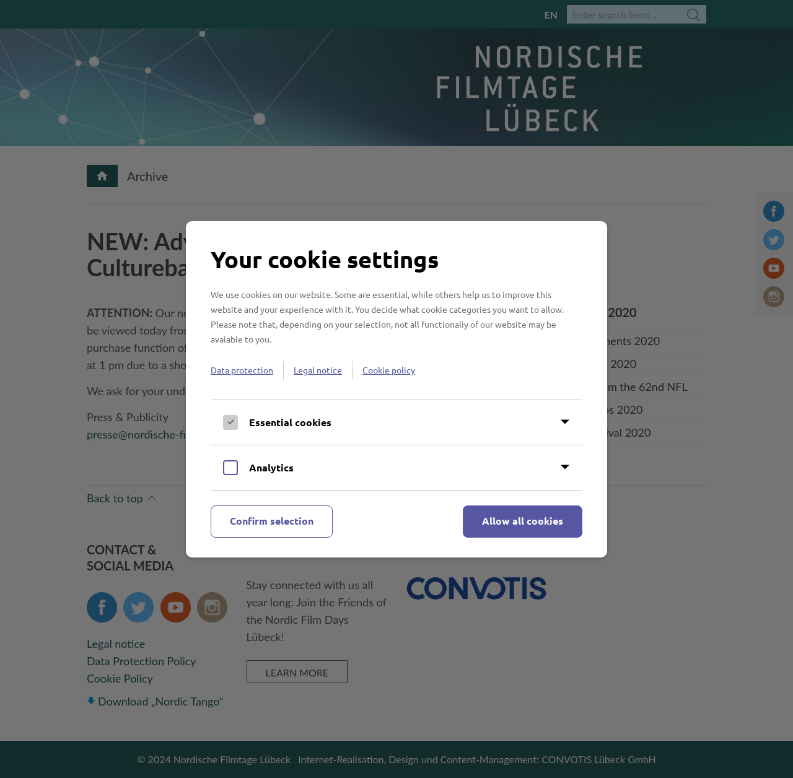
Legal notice (318, 369)
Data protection (242, 369)
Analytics (271, 467)
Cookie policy (388, 369)
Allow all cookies (522, 520)
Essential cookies (290, 422)
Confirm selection (271, 520)
